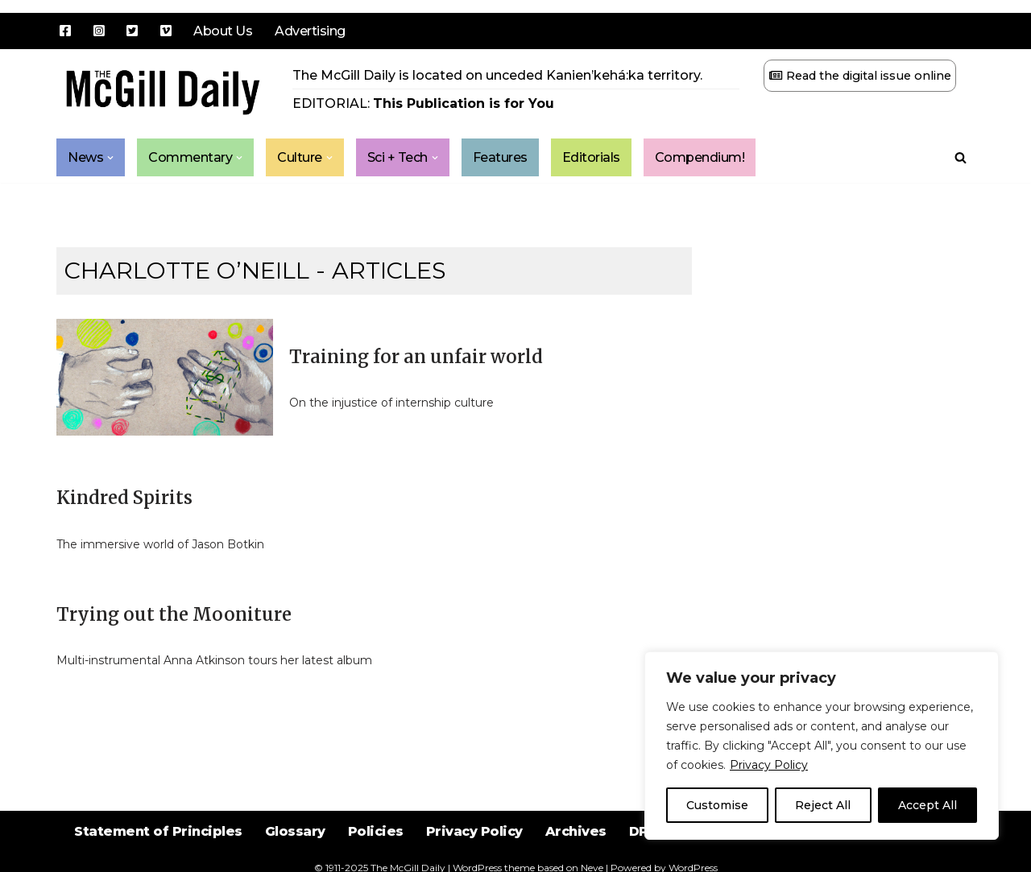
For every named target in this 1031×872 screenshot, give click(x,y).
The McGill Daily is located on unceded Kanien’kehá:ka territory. (497, 75)
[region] (821, 745)
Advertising (310, 31)
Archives (576, 831)
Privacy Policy (769, 765)
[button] (110, 158)
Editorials (591, 157)
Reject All (823, 805)
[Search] (960, 157)
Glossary (295, 831)
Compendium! (700, 157)
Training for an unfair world (416, 356)
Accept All (927, 805)
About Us (222, 31)
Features (500, 157)
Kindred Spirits (124, 497)
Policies (376, 831)
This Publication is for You (463, 103)
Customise (717, 805)
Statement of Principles (158, 831)
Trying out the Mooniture (174, 614)
